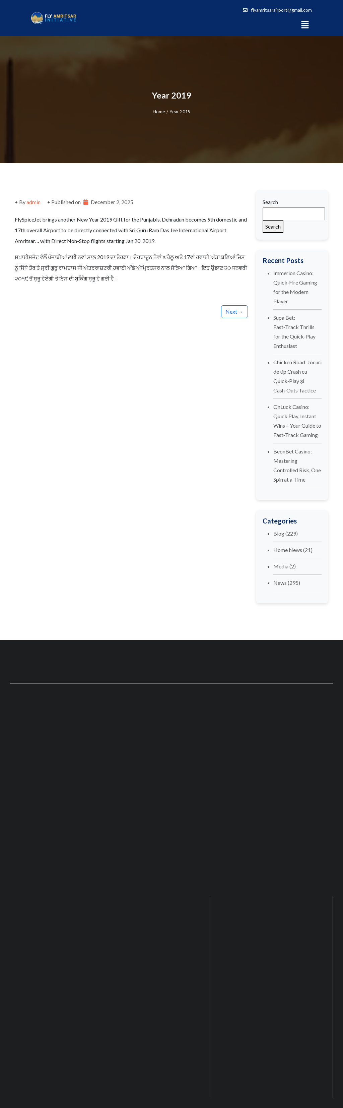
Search (270, 202)
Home (159, 111)
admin (33, 202)
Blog (278, 533)
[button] (305, 24)
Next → (234, 311)
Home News (287, 550)
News (280, 582)
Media (280, 566)
